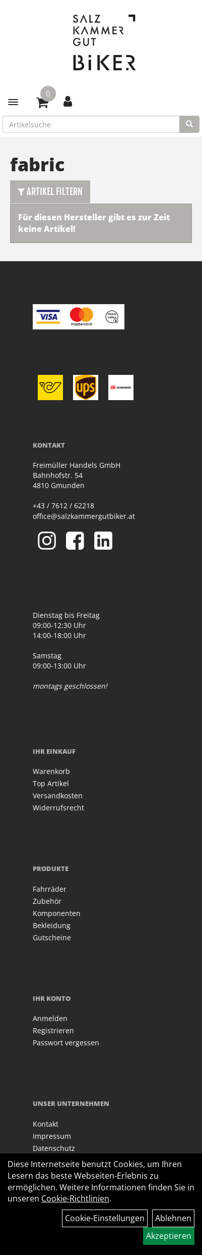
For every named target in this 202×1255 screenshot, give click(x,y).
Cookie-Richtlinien (75, 1198)
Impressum (52, 1136)
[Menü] (13, 102)
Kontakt (45, 1124)
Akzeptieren (168, 1235)
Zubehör (47, 901)
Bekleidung (52, 925)
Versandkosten (58, 795)
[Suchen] (189, 124)
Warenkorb (51, 771)
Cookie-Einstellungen (105, 1218)
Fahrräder (49, 889)
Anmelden (50, 1018)
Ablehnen (173, 1218)
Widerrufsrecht (58, 807)
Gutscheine (52, 937)
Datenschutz (54, 1148)
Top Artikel (51, 783)
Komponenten (57, 913)
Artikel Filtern (50, 191)
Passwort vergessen (66, 1042)
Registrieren (53, 1030)
